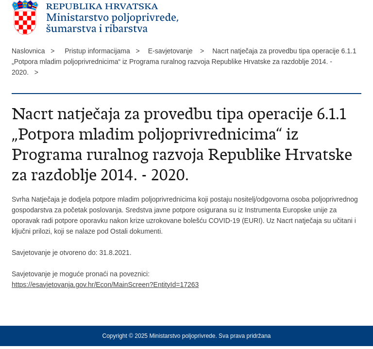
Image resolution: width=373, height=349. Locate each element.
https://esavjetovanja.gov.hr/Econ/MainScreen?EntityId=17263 (105, 284)
